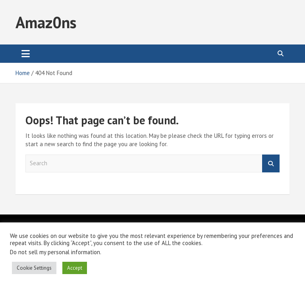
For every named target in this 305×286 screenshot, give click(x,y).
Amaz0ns (45, 22)
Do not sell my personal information (55, 252)
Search (271, 163)
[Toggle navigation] (25, 53)
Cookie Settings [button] (34, 268)
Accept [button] (74, 268)
